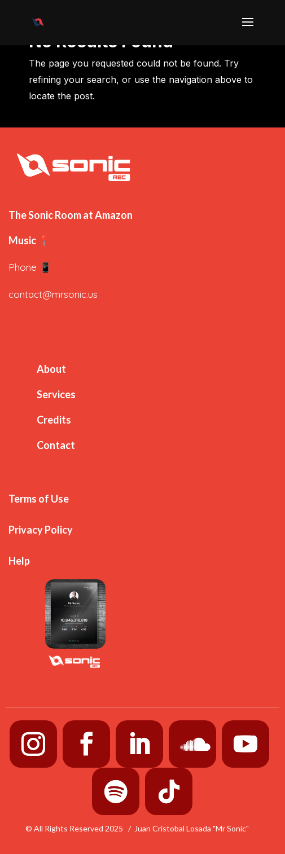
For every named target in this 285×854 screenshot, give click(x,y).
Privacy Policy (40, 529)
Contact (56, 445)
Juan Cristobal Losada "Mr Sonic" (191, 828)
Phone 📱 (29, 267)
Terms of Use (38, 498)
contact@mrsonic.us (53, 294)
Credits (54, 419)
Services (56, 394)
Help (19, 560)
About (51, 369)
